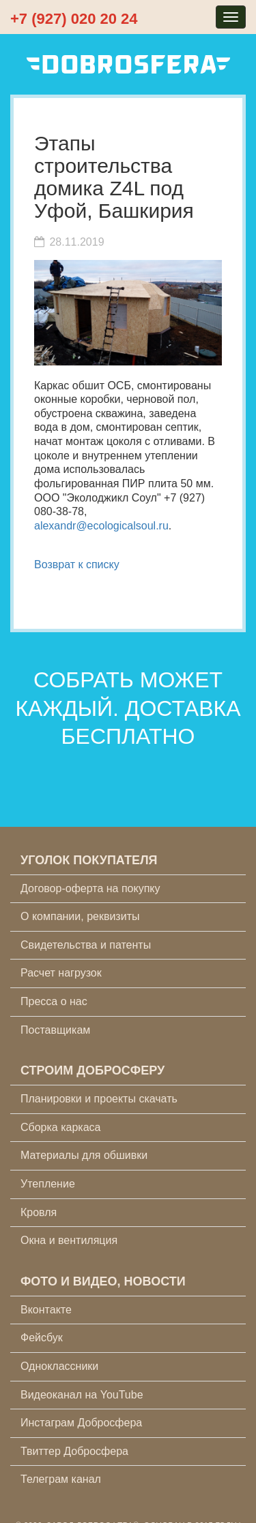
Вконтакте (46, 1309)
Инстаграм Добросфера (81, 1422)
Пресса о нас (53, 1001)
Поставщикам (55, 1030)
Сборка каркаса (60, 1127)
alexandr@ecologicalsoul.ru (101, 525)
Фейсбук (41, 1337)
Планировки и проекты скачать (98, 1098)
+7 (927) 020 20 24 (74, 18)
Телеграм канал (60, 1479)
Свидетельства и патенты (85, 945)
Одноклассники (59, 1366)
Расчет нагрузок (61, 973)
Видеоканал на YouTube (81, 1395)
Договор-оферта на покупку (90, 888)
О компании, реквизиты (79, 916)
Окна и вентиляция (68, 1240)
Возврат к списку (76, 564)
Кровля (38, 1212)
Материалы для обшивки (83, 1155)
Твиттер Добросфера (74, 1451)
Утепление (47, 1184)
